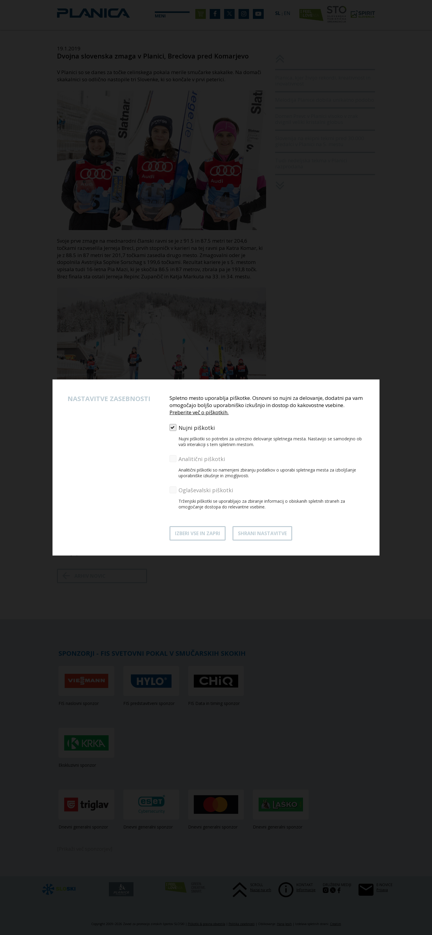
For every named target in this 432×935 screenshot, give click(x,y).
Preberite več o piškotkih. (199, 412)
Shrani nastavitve (262, 533)
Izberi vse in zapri (197, 533)
